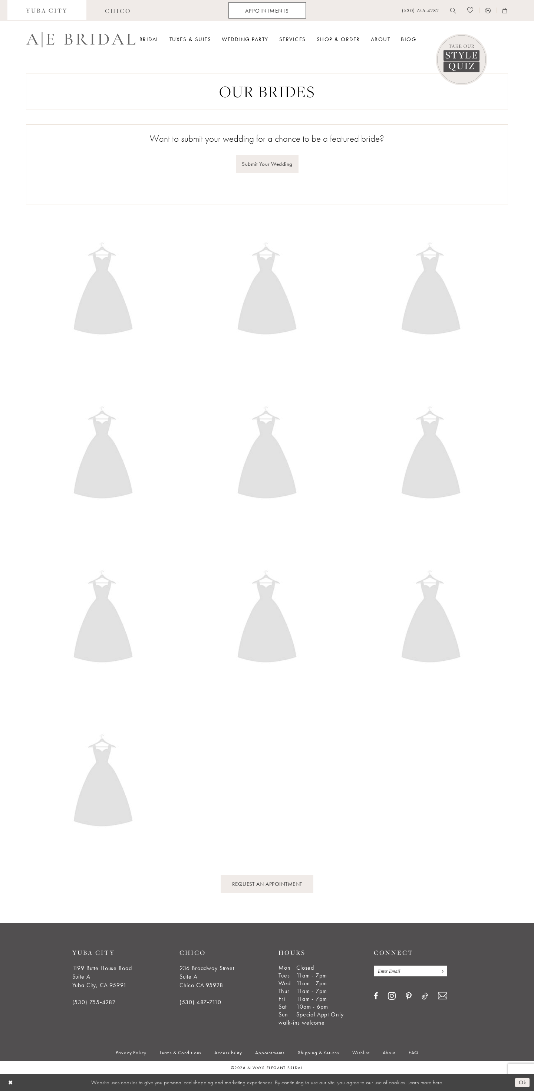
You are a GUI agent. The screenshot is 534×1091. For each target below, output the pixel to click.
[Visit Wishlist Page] (470, 10)
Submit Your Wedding (267, 164)
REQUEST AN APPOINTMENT (267, 884)
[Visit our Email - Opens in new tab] (442, 995)
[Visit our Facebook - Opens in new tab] (376, 996)
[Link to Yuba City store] (46, 10)
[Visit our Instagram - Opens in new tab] (392, 995)
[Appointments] (267, 10)
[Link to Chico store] (118, 10)
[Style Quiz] (461, 59)
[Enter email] (410, 971)
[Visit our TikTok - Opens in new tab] (425, 996)
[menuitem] (46, 10)
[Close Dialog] (10, 1082)
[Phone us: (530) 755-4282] (420, 10)
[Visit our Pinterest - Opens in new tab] (409, 996)
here (437, 1082)
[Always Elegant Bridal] (80, 39)
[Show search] (453, 10)
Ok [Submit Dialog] (522, 1082)
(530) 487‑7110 (200, 1002)
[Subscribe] (441, 971)
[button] (488, 10)
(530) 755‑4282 (94, 1002)
